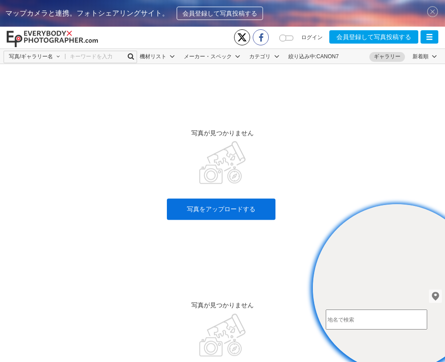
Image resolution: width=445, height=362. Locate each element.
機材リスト (157, 56)
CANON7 (327, 56)
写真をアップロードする (221, 188)
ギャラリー (387, 56)
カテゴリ (264, 56)
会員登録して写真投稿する (219, 13)
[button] (429, 37)
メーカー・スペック (212, 56)
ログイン (312, 37)
